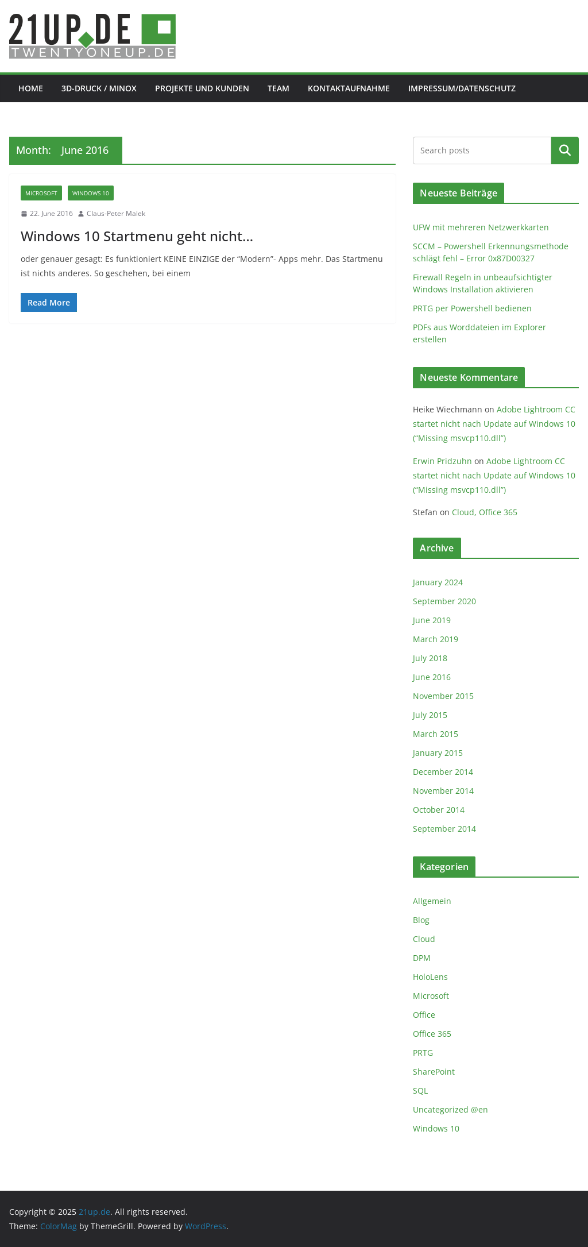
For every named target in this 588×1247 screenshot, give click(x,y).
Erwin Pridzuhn (442, 460)
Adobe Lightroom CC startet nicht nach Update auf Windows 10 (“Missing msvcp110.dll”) (494, 423)
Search (565, 150)
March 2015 (435, 733)
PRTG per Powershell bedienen (472, 308)
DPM (422, 957)
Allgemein (432, 900)
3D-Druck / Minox (99, 88)
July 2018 (430, 658)
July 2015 (430, 714)
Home (30, 88)
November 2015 (443, 695)
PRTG (423, 1052)
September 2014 (444, 828)
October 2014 (439, 809)
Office (424, 1014)
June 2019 (432, 620)
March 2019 (435, 639)
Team (278, 88)
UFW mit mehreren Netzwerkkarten (481, 227)
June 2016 (432, 676)
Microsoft (41, 193)
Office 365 (432, 1033)
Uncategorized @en (450, 1109)
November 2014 (443, 790)
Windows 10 (90, 193)
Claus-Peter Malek (116, 213)
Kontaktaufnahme (349, 88)
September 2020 (444, 601)
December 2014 (443, 771)
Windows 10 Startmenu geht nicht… (137, 235)
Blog (421, 919)
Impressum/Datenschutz (462, 88)
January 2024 (438, 582)
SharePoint (434, 1071)
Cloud (424, 938)
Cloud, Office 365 (484, 512)
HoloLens (430, 976)
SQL (420, 1090)
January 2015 (438, 752)
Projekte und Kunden (202, 88)
